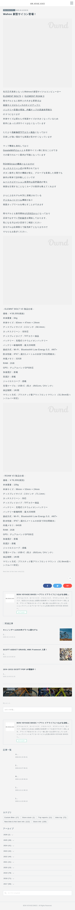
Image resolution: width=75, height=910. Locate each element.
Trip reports (45, 818)
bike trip (61, 818)
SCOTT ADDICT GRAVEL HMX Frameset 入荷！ (25, 650)
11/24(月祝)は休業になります (26, 799)
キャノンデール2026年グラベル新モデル (20, 630)
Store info (39, 822)
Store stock (28, 818)
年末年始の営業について (24, 777)
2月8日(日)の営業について (25, 766)
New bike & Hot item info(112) (13, 571)
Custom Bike (11, 818)
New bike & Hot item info (9, 10)
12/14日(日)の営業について (25, 788)
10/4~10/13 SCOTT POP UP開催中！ (19, 670)
